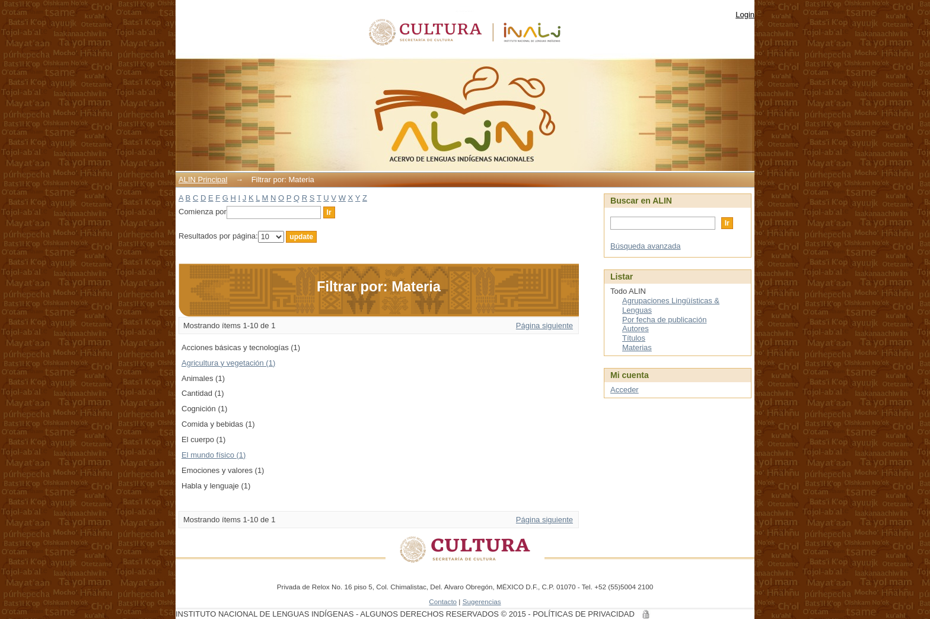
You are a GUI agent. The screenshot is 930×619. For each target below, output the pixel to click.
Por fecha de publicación (664, 319)
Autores (635, 328)
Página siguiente (544, 325)
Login (744, 14)
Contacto (443, 601)
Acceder (624, 389)
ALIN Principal (203, 179)
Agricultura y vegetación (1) (228, 362)
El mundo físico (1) (213, 454)
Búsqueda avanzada (645, 246)
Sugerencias (482, 601)
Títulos (633, 338)
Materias (637, 347)
